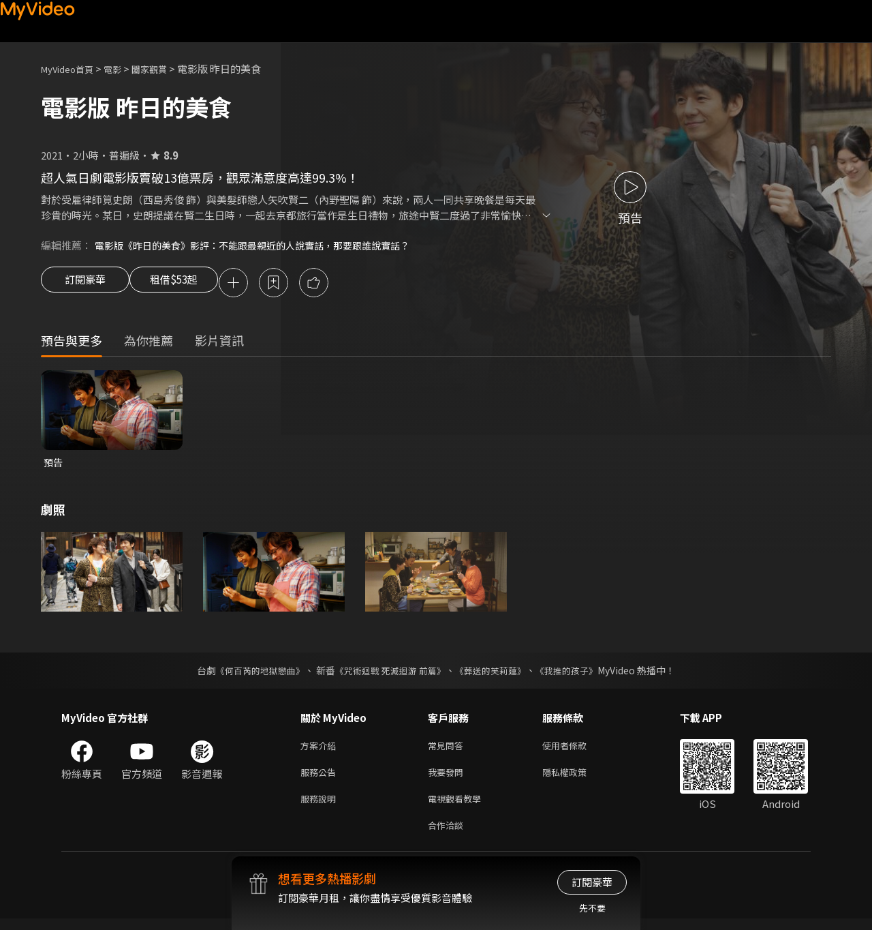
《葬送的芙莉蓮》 (496, 673)
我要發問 (448, 778)
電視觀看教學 (458, 807)
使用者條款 (576, 749)
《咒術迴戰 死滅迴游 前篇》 (389, 673)
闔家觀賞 (164, 68)
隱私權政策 (576, 778)
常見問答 (448, 749)
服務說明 (320, 807)
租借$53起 (186, 283)
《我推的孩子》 (577, 673)
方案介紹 (320, 749)
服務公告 (320, 778)
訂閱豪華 (85, 283)
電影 (123, 68)
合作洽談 (448, 835)
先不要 (592, 907)
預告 (54, 464)
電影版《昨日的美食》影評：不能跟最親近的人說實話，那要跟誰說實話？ (263, 245)
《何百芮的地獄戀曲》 (251, 673)
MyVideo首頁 (72, 68)
